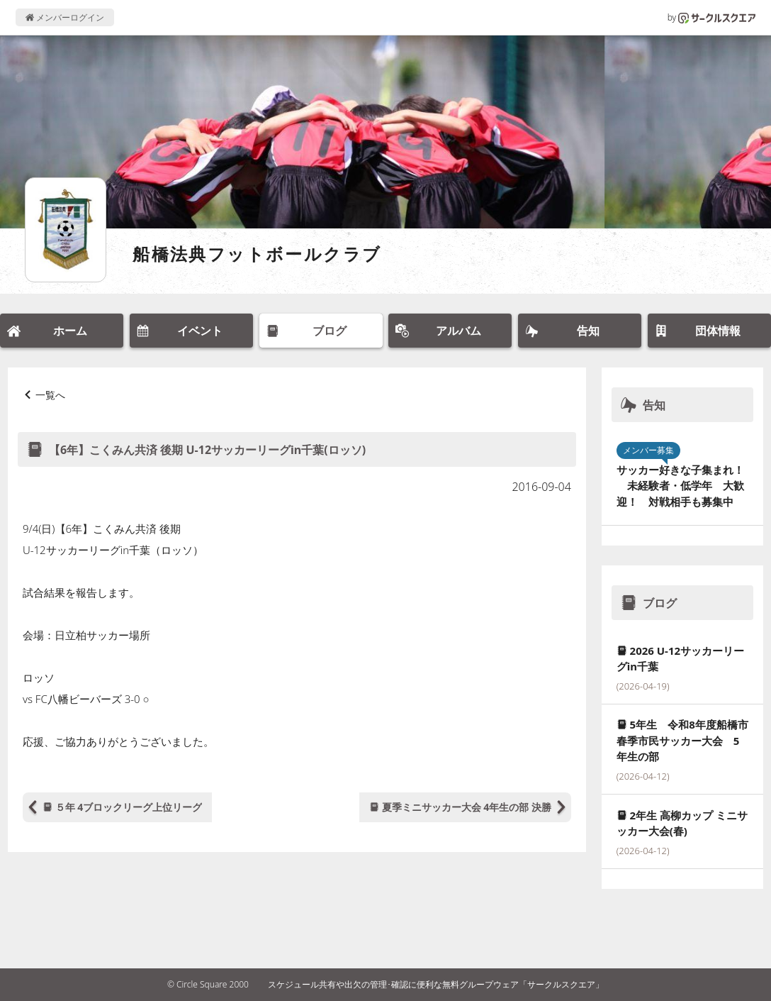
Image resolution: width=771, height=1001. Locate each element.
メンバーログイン (65, 17)
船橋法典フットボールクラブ (257, 253)
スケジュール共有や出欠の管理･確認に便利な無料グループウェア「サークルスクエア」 (436, 984)
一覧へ (50, 395)
